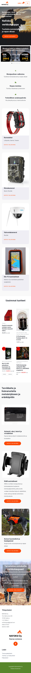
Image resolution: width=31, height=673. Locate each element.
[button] (3, 54)
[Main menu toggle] (27, 3)
